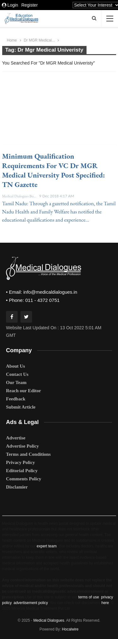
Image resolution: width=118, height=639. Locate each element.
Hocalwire (70, 629)
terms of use (88, 597)
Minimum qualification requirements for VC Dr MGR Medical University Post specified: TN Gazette (53, 170)
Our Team (16, 382)
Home (12, 40)
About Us (15, 366)
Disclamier (17, 486)
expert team (47, 546)
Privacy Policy (20, 462)
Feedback (15, 398)
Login (10, 5)
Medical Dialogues (48, 620)
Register (29, 5)
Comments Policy (23, 478)
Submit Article (21, 407)
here (105, 603)
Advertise (15, 437)
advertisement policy (31, 603)
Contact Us (17, 374)
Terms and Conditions (28, 454)
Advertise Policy (22, 446)
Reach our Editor (23, 390)
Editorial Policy (21, 470)
